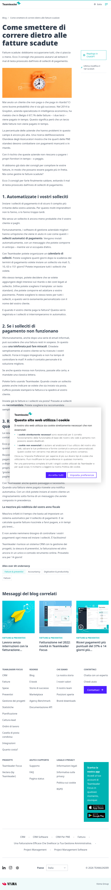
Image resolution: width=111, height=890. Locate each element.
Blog (4, 17)
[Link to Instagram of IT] (10, 867)
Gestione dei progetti (13, 700)
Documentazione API (40, 707)
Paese (40, 867)
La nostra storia (65, 675)
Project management (35, 849)
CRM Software (40, 837)
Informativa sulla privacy (66, 774)
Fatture (7, 578)
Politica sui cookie (66, 782)
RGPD (60, 789)
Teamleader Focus (12, 765)
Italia (98, 4)
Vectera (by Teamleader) (9, 774)
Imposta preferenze (82, 475)
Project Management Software (70, 849)
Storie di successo (39, 688)
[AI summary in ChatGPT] (17, 868)
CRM (4, 675)
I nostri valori (64, 681)
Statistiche (8, 707)
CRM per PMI (63, 837)
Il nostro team (64, 688)
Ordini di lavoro (10, 726)
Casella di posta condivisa (10, 734)
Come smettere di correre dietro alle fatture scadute (35, 17)
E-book (33, 681)
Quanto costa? (10, 749)
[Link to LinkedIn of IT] (3, 867)
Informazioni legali (67, 765)
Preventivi (7, 694)
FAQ (31, 772)
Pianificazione (9, 713)
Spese (5, 688)
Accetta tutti (56, 475)
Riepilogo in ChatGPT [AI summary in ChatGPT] (90, 55)
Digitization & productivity (56, 571)
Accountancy (34, 571)
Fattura (81, 837)
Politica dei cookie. (71, 467)
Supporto (34, 765)
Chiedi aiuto (90, 681)
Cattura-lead (9, 720)
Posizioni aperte (65, 694)
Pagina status (36, 778)
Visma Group (102, 883)
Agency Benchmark (39, 700)
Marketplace (36, 694)
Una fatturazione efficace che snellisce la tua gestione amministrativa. (53, 843)
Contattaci (95, 690)
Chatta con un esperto (96, 675)
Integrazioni (8, 743)
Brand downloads (66, 700)
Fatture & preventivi (14, 571)
